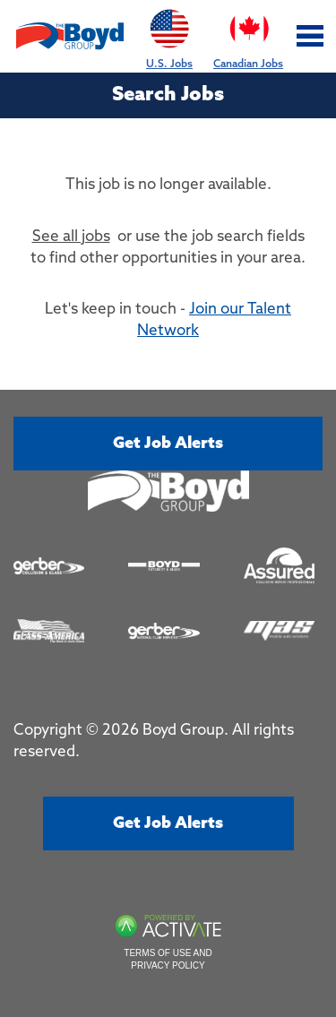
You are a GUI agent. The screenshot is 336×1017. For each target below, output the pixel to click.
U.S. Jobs (169, 35)
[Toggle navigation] (310, 36)
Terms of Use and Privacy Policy (167, 959)
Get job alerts (168, 443)
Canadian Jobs (248, 35)
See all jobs (71, 237)
